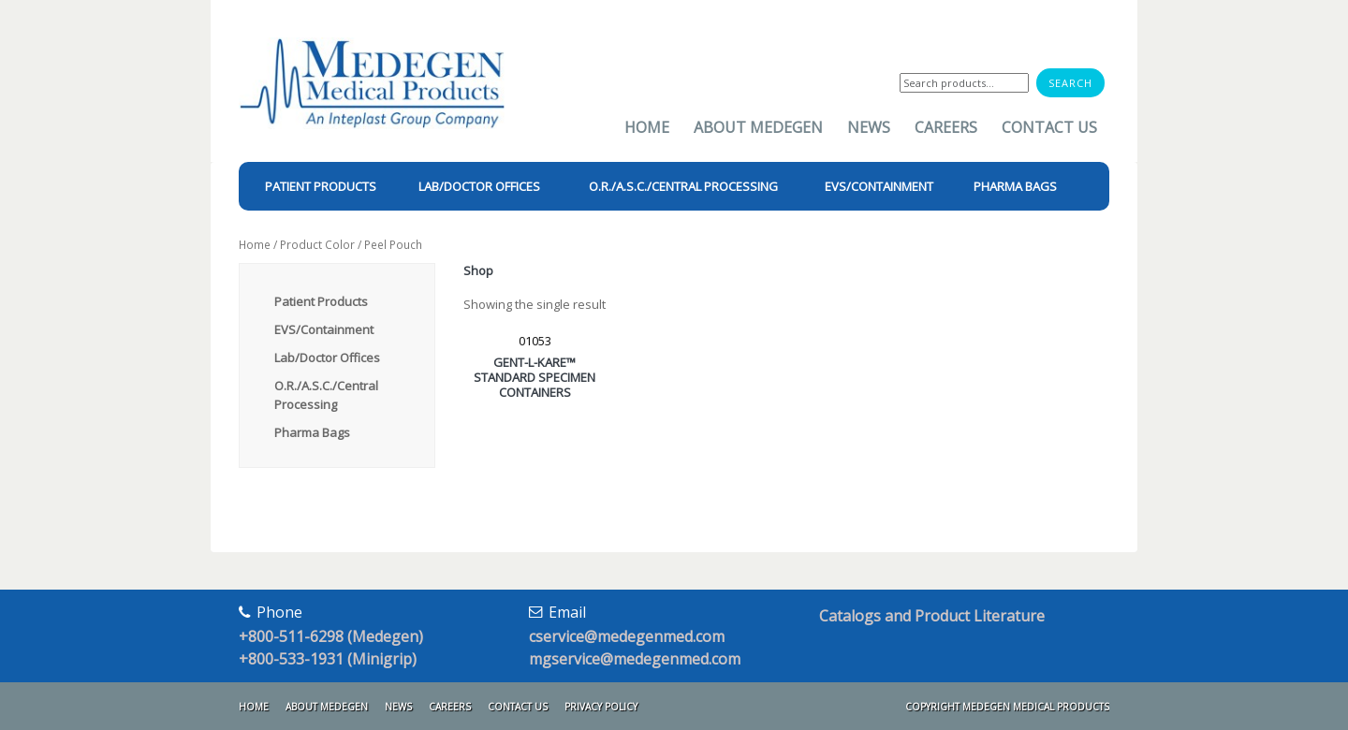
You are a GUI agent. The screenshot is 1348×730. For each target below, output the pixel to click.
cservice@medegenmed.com (627, 636)
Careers (946, 127)
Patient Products (321, 301)
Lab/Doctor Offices (327, 357)
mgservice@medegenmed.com (634, 659)
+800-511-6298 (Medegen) (331, 636)
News (868, 127)
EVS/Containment (324, 329)
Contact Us (1049, 127)
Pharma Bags (312, 432)
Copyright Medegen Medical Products (1007, 706)
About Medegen (758, 127)
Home (646, 127)
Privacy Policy (600, 706)
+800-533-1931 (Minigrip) (328, 659)
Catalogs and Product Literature (932, 616)
